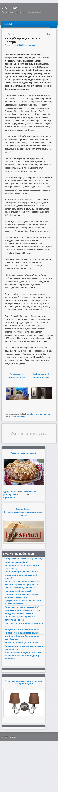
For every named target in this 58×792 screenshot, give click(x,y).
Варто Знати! (31, 414)
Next (50, 34)
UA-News (10, 8)
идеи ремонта (9, 492)
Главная (8, 24)
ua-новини (30, 45)
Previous (10, 34)
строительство (10, 497)
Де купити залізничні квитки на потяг (23, 629)
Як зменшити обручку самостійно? (22, 607)
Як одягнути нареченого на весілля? (23, 581)
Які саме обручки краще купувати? (22, 584)
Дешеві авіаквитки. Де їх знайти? (21, 642)
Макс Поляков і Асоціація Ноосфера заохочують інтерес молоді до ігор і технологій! (23, 655)
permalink (21, 417)
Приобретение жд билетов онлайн (22, 633)
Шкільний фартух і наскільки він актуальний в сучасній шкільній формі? (21, 575)
